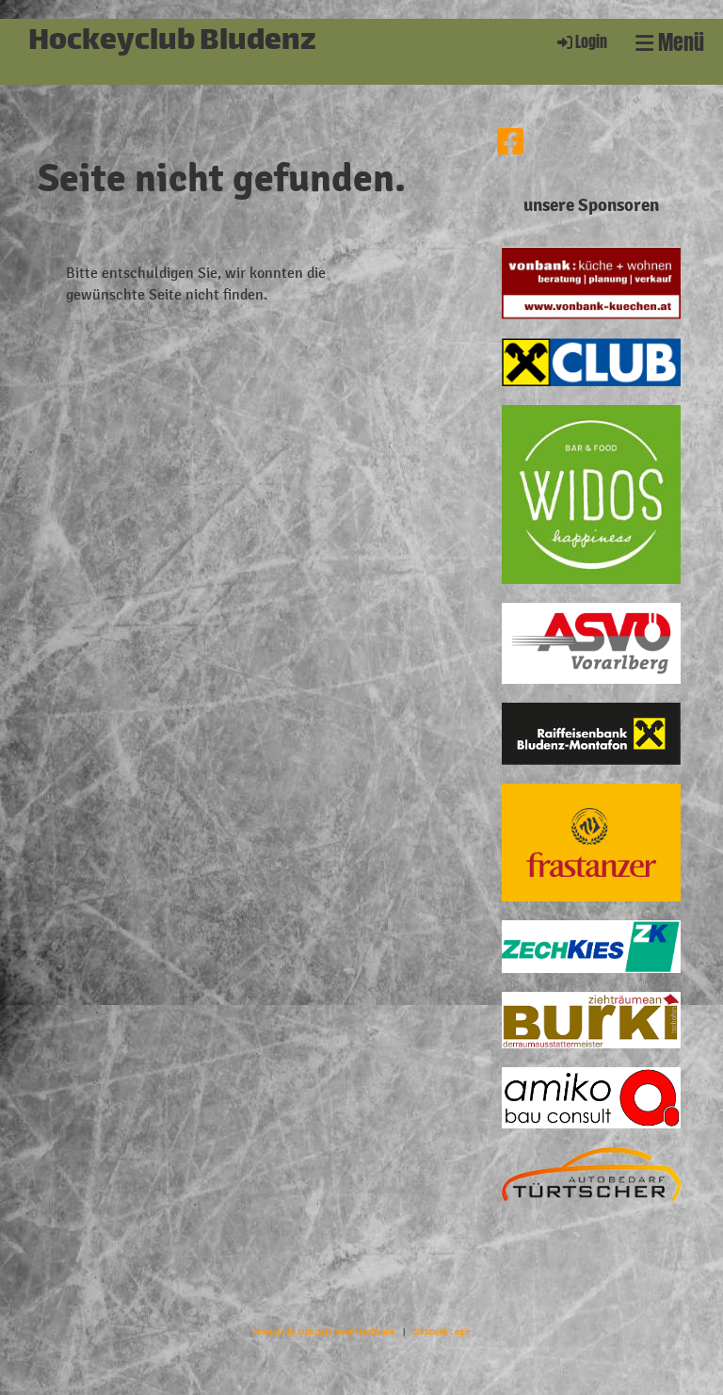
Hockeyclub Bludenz (172, 42)
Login (580, 42)
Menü (669, 42)
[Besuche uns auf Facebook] (510, 143)
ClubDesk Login (441, 1332)
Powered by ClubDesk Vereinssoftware (323, 1332)
